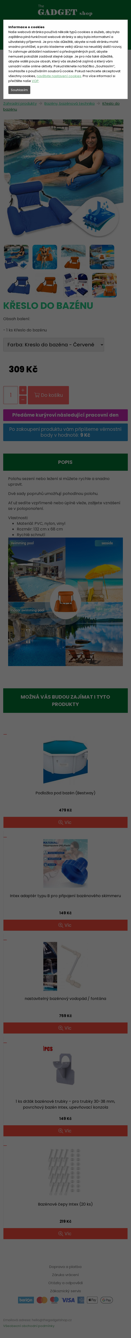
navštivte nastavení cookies (59, 76)
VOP (35, 81)
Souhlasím (19, 90)
